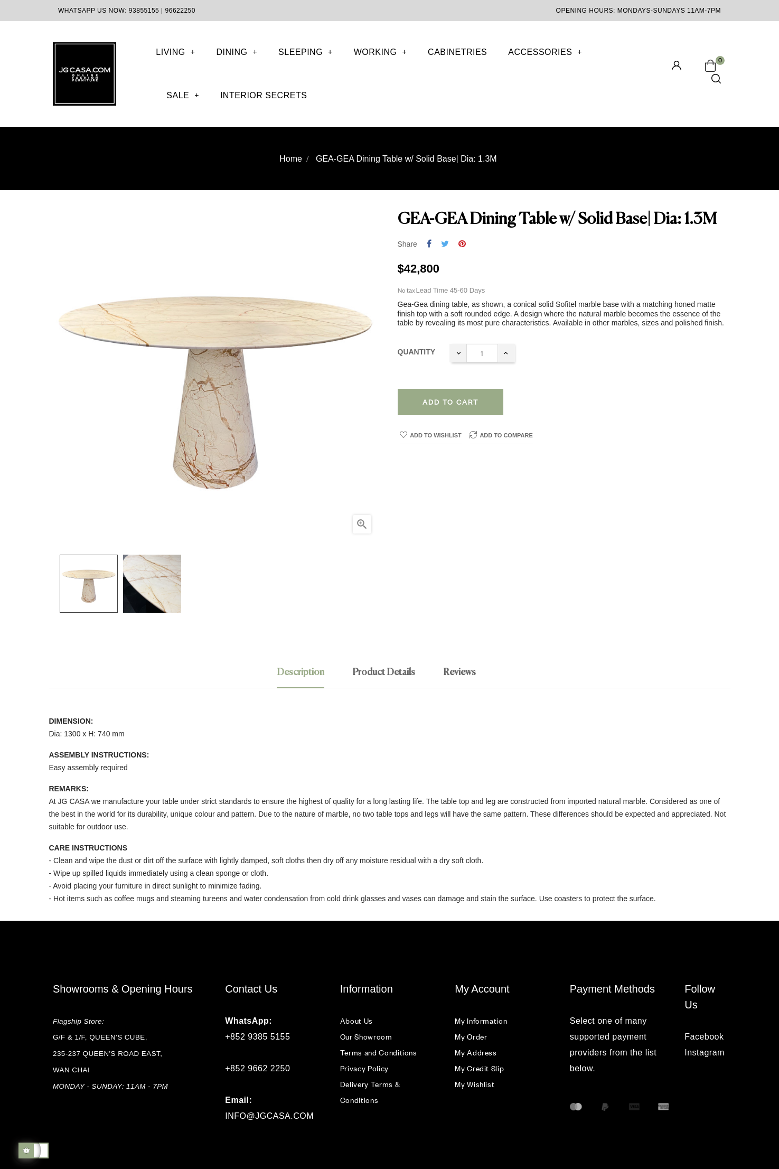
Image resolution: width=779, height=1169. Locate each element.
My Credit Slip (479, 1068)
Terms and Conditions (378, 1052)
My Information (481, 1020)
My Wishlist (474, 1084)
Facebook (704, 1036)
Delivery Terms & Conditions (370, 1092)
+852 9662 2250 (257, 1068)
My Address (476, 1052)
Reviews (459, 672)
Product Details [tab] (383, 672)
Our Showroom (366, 1036)
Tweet (445, 244)
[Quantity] (482, 353)
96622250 (180, 10)
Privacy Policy (364, 1068)
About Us (356, 1020)
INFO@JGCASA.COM (269, 1115)
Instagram (704, 1052)
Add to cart (450, 402)
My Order (471, 1036)
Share (429, 244)
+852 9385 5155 (257, 1036)
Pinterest (462, 244)
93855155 (144, 10)
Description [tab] (300, 672)
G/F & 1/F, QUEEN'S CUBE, (101, 1037)
